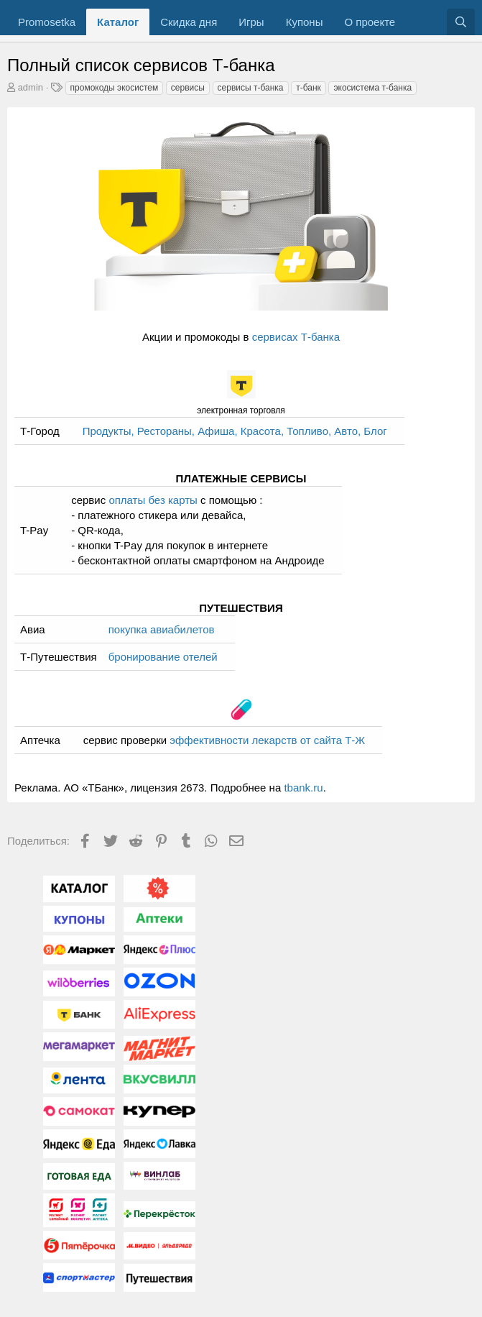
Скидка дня (188, 22)
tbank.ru (303, 787)
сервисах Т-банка (296, 337)
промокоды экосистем (114, 88)
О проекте (369, 22)
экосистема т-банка (372, 88)
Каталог (118, 22)
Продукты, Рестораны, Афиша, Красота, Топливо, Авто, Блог (235, 431)
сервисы (188, 88)
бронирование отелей (163, 657)
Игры (251, 22)
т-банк (308, 88)
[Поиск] (461, 22)
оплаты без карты (152, 500)
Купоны (304, 22)
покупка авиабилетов (161, 629)
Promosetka (46, 22)
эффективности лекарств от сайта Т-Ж (267, 740)
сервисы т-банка (251, 88)
